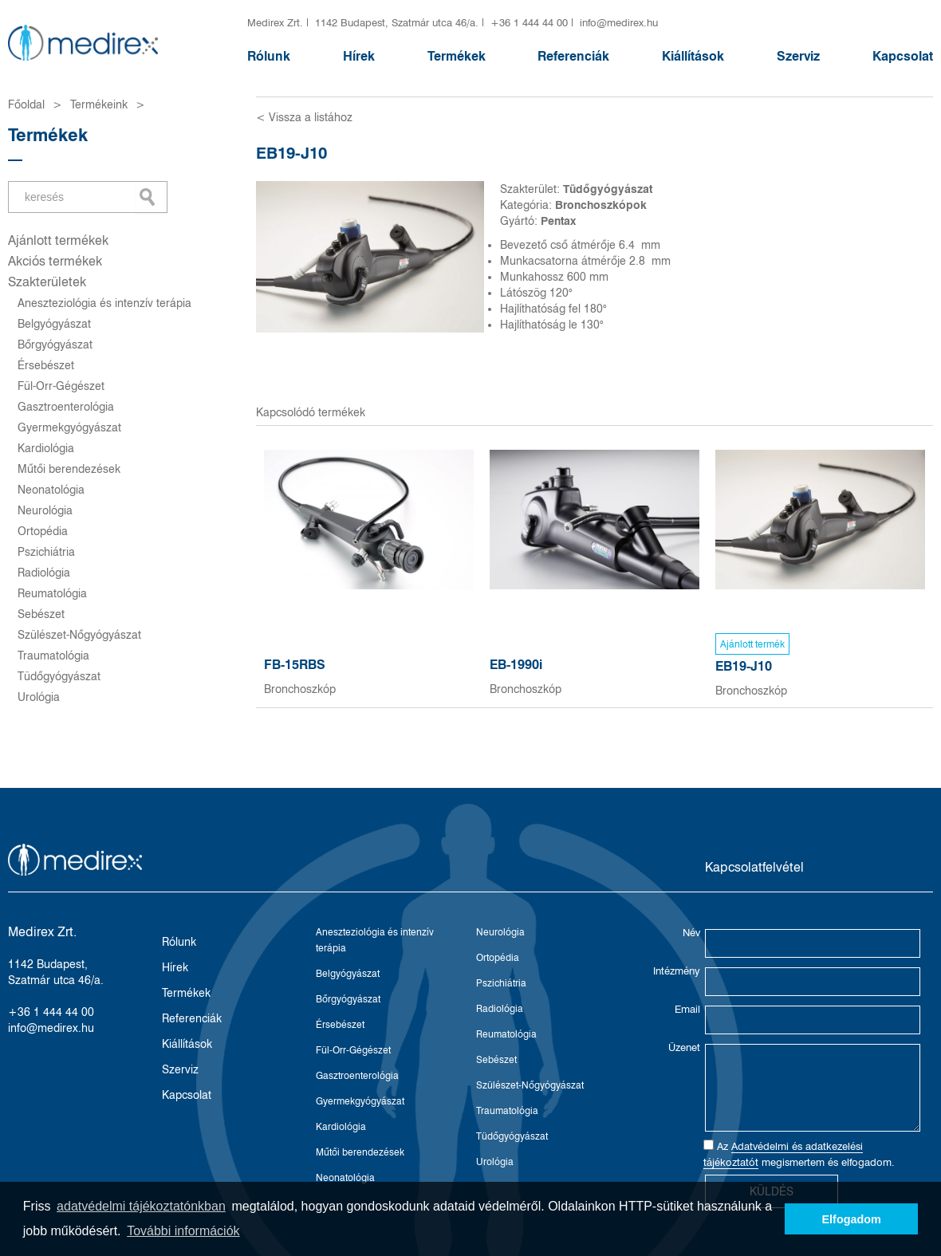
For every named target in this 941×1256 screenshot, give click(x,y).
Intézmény (676, 970)
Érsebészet (46, 365)
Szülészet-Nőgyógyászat (79, 634)
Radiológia (44, 572)
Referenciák (573, 56)
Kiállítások (693, 56)
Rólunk (268, 56)
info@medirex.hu (619, 22)
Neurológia (45, 510)
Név (691, 932)
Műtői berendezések (69, 469)
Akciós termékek (55, 261)
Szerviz (798, 56)
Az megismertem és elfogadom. (799, 1154)
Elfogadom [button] (851, 1219)
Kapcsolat (902, 56)
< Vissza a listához (304, 117)
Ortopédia (43, 531)
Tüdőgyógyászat (59, 676)
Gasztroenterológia (66, 406)
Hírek (359, 56)
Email (687, 1008)
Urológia (39, 697)
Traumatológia (53, 655)
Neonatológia (51, 489)
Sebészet (41, 614)
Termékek (456, 56)
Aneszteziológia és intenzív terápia (104, 303)
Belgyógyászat (54, 323)
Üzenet (684, 1047)
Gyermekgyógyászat (69, 427)
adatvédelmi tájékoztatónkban (141, 1206)
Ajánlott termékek (58, 240)
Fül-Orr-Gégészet (61, 386)
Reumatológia (52, 593)
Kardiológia (46, 448)
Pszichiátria (46, 551)
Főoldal (26, 104)
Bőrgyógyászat (55, 344)
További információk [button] (183, 1231)
